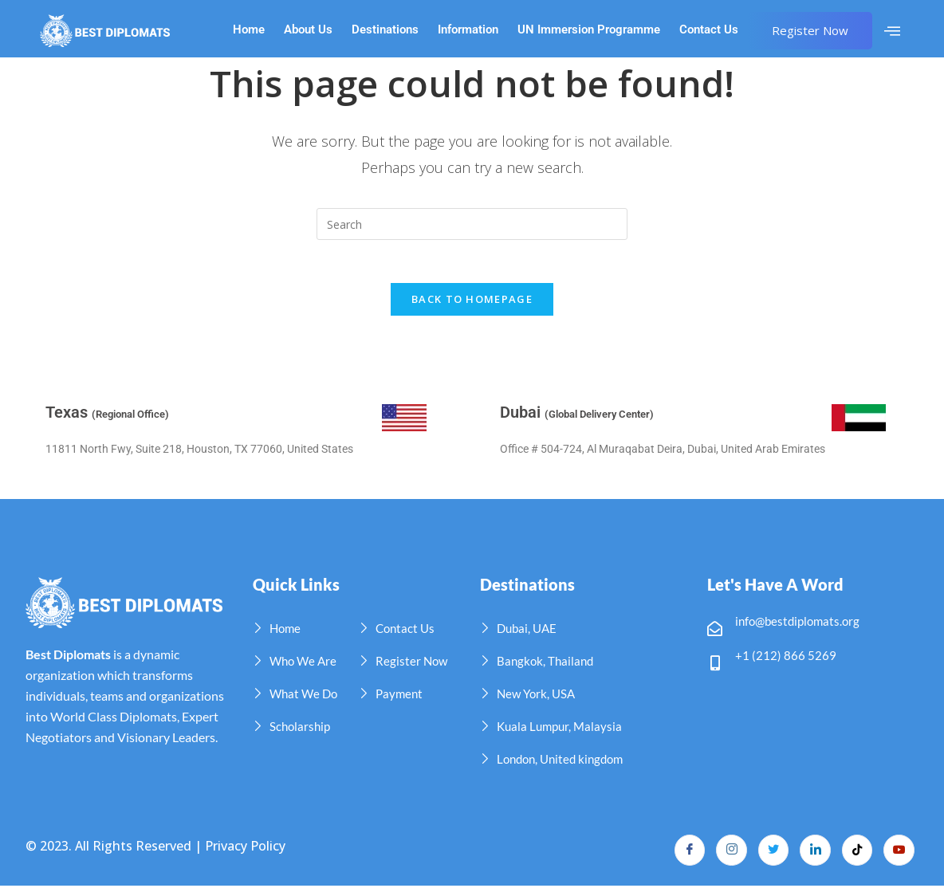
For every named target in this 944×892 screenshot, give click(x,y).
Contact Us (708, 30)
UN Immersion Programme (588, 30)
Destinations (385, 30)
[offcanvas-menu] (892, 31)
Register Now (810, 30)
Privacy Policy (245, 852)
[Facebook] (683, 856)
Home (249, 30)
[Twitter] (769, 856)
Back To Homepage (472, 304)
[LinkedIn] (812, 856)
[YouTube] (898, 856)
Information (468, 30)
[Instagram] (726, 856)
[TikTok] (855, 856)
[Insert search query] (472, 224)
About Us (308, 30)
